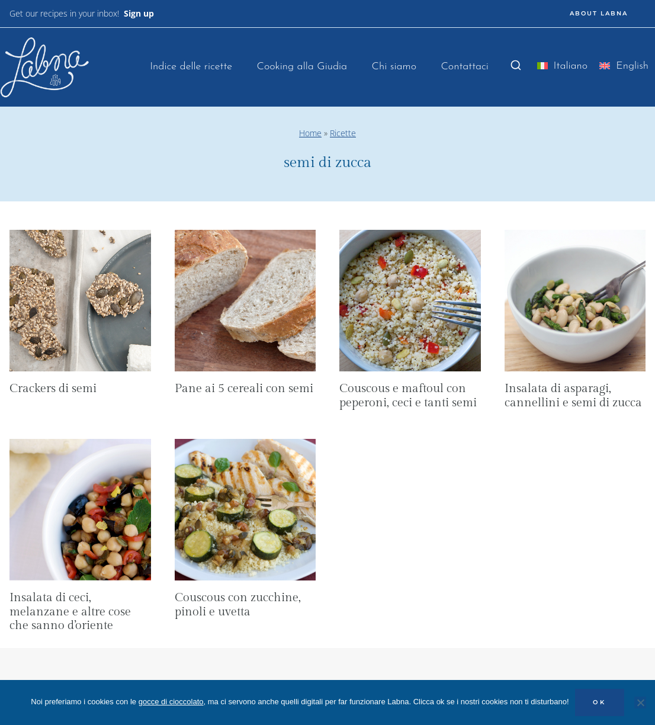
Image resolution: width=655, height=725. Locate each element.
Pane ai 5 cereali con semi (244, 388)
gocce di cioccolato (171, 701)
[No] (640, 702)
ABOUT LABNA (599, 13)
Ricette (343, 133)
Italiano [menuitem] (571, 66)
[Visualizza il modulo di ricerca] (516, 66)
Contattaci (465, 66)
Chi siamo (394, 66)
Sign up (139, 13)
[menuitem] (562, 68)
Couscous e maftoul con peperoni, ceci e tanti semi (408, 395)
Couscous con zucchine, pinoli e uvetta (238, 605)
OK (599, 702)
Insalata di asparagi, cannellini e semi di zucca (573, 395)
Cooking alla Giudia (301, 66)
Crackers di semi (53, 388)
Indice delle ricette (191, 66)
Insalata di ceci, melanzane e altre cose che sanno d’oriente (70, 612)
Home (310, 133)
